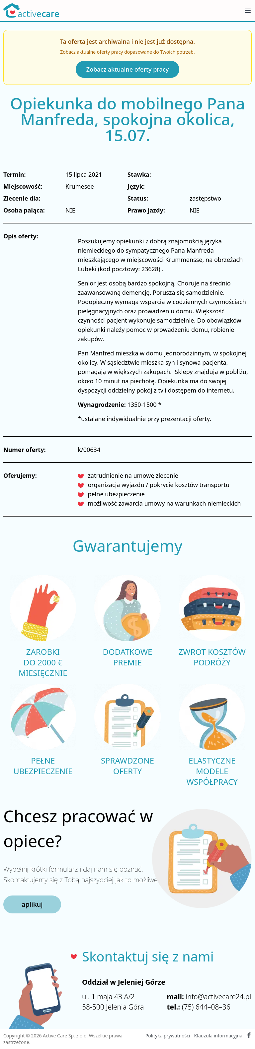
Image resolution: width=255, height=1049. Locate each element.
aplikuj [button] (32, 904)
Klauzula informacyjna (218, 1035)
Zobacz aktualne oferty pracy (127, 69)
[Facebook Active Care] (249, 1035)
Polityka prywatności (167, 1035)
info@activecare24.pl (218, 996)
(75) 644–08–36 (206, 1007)
